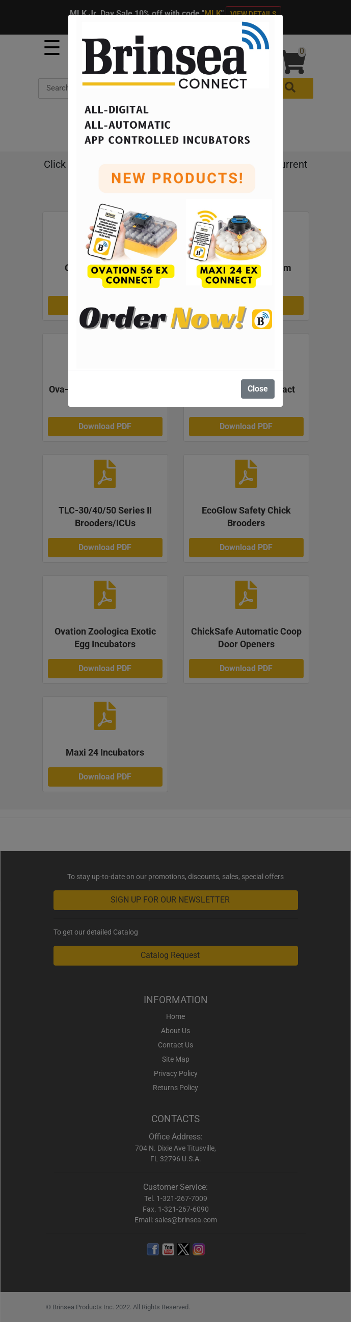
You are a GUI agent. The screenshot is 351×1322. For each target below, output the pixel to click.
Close (258, 389)
